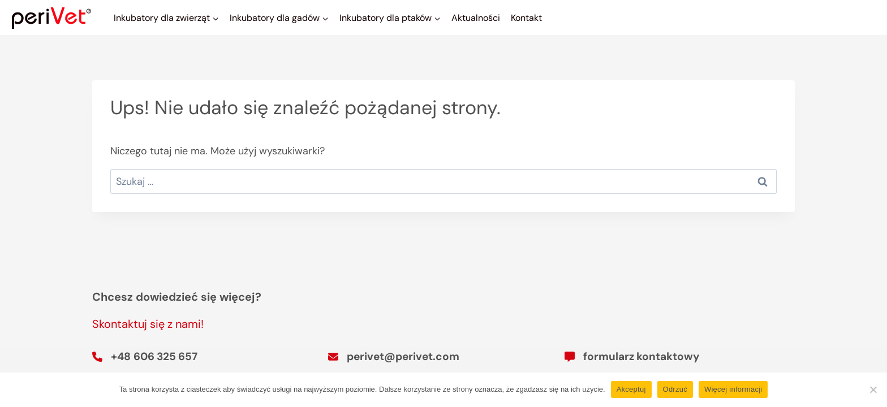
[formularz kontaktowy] (632, 357)
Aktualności (475, 18)
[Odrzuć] (873, 389)
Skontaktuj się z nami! (148, 324)
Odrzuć (675, 389)
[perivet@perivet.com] (393, 357)
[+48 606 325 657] (144, 357)
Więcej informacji (733, 389)
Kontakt (526, 18)
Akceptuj (631, 389)
